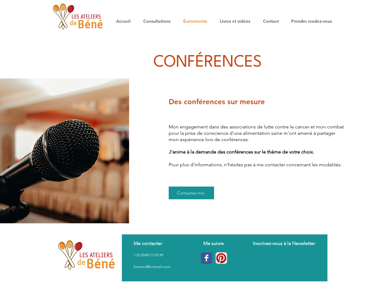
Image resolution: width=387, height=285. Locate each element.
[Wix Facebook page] (206, 258)
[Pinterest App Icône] (221, 258)
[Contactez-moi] (191, 193)
